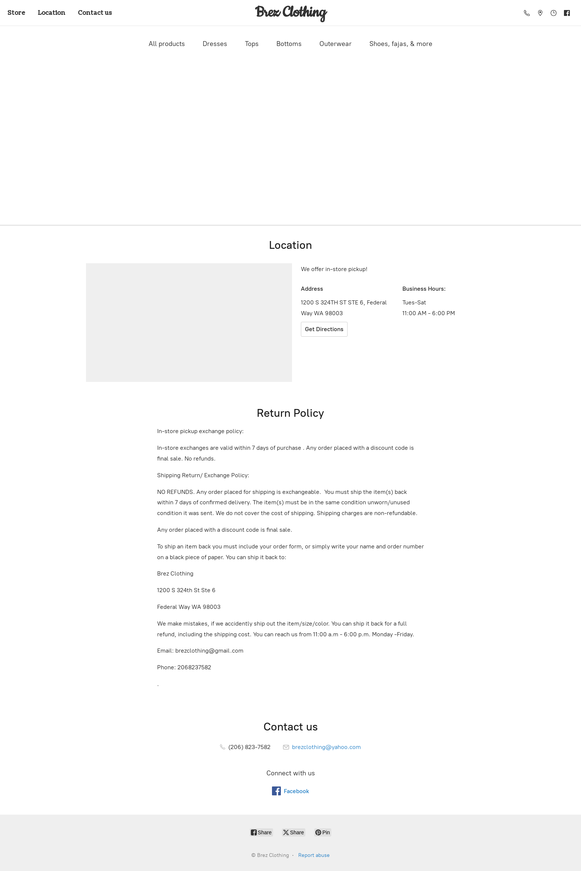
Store (16, 13)
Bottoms (289, 44)
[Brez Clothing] (290, 13)
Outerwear (335, 44)
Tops (252, 44)
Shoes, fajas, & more (400, 44)
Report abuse (314, 855)
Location (51, 13)
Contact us (95, 13)
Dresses (215, 44)
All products (167, 44)
